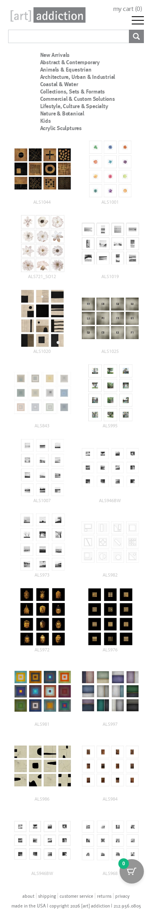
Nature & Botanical (62, 113)
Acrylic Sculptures (61, 128)
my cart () (127, 8)
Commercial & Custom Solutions (77, 99)
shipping (47, 896)
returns (104, 896)
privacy (122, 896)
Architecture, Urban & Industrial (78, 77)
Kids (45, 121)
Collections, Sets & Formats (72, 91)
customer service (76, 896)
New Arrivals (55, 55)
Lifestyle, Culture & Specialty (74, 106)
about (28, 896)
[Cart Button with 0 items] (132, 871)
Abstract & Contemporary (70, 62)
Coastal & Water (59, 84)
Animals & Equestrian (66, 69)
